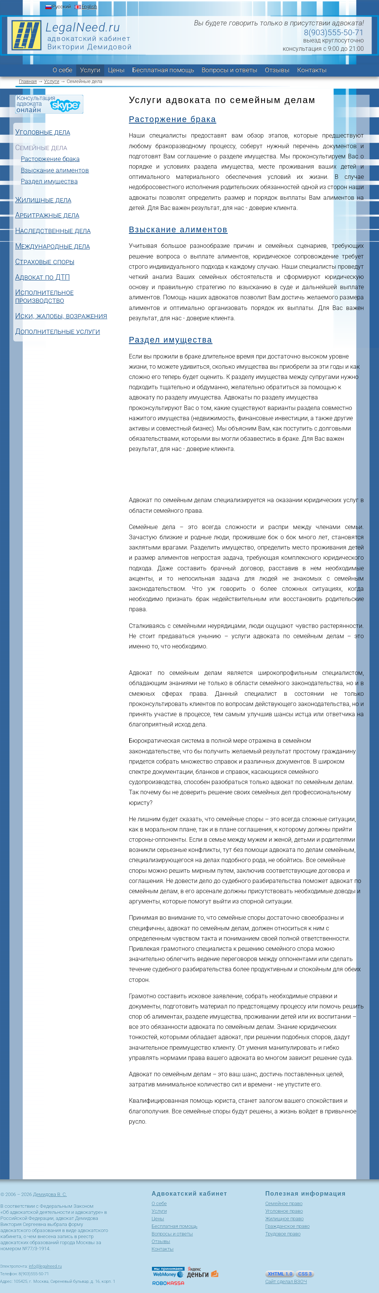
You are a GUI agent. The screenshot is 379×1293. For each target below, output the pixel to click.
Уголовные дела (42, 132)
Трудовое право (283, 1234)
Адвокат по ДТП (42, 278)
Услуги (90, 70)
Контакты (312, 70)
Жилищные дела (43, 200)
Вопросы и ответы (229, 70)
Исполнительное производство (44, 297)
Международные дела (52, 246)
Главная (28, 81)
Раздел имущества (49, 181)
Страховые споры (44, 262)
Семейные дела (41, 148)
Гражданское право (287, 1226)
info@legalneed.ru (45, 1266)
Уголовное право (284, 1211)
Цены (116, 70)
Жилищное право (284, 1218)
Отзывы (277, 70)
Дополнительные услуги (57, 332)
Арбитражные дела (47, 215)
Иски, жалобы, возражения (61, 316)
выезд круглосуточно (333, 40)
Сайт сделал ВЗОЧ (286, 1281)
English (89, 6)
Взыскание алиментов (55, 170)
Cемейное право (283, 1203)
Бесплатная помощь (163, 70)
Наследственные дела (53, 231)
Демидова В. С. (50, 1194)
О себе (62, 70)
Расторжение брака (50, 159)
